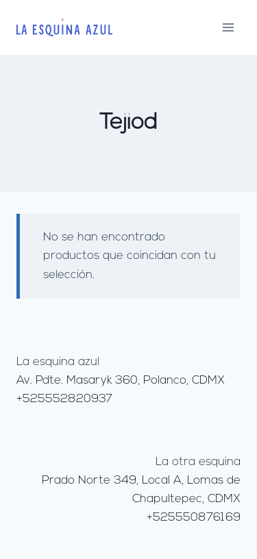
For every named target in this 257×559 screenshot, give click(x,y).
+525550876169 (194, 517)
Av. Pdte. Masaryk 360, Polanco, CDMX (120, 380)
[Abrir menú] (228, 27)
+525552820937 (64, 399)
